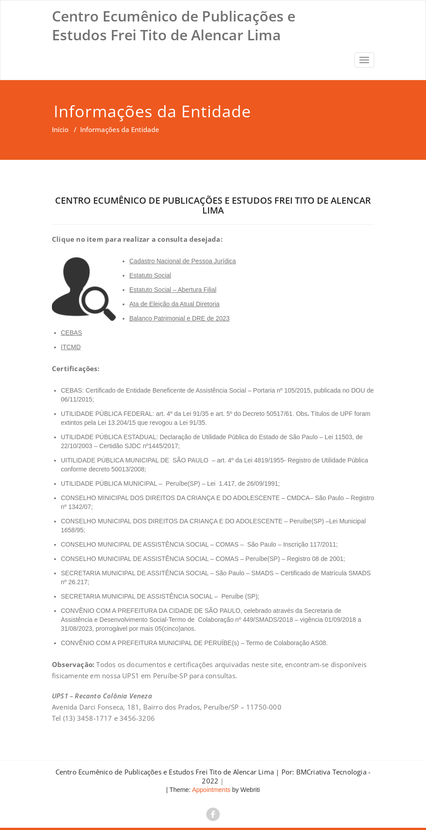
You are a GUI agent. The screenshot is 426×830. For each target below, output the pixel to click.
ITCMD (71, 347)
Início (60, 129)
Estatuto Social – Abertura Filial (173, 289)
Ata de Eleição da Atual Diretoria (174, 304)
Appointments (210, 789)
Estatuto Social (150, 275)
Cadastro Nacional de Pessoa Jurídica (182, 261)
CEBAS (71, 332)
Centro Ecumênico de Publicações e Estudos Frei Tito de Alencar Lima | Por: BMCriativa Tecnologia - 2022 (213, 776)
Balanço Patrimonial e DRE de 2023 (179, 318)
